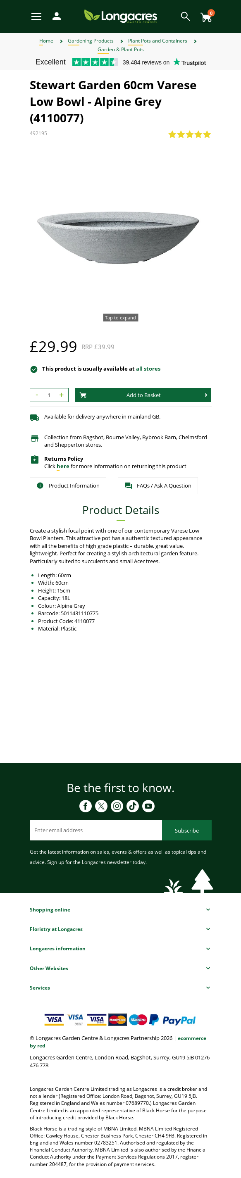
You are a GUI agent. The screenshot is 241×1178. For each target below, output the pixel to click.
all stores (148, 368)
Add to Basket (120, 395)
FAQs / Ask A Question (157, 486)
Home (46, 40)
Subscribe (187, 830)
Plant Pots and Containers (157, 40)
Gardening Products (91, 40)
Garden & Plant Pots (121, 49)
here (63, 466)
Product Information (68, 485)
